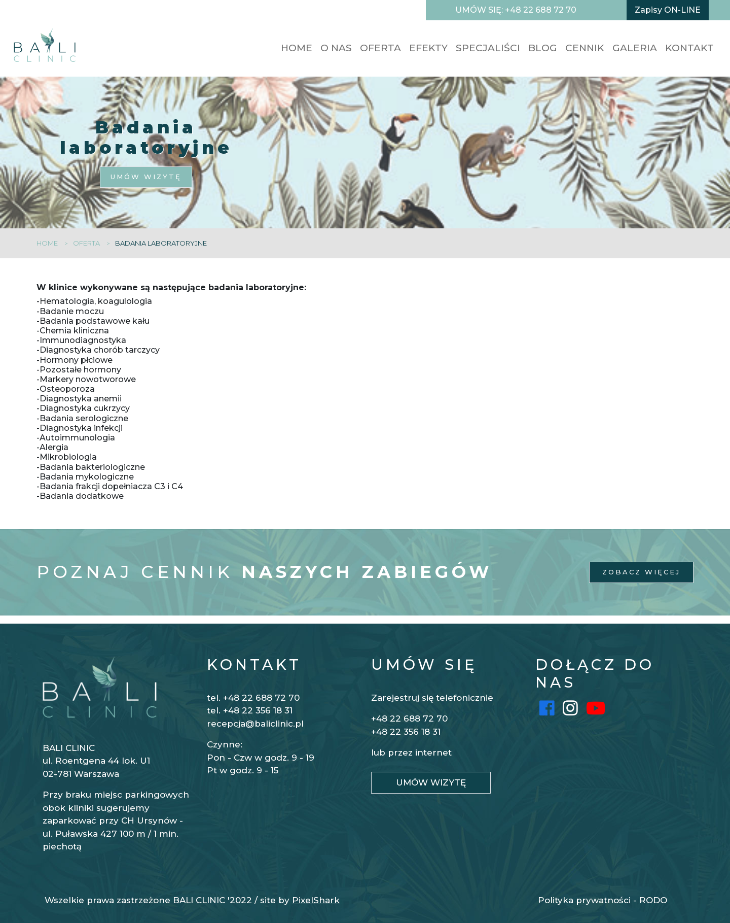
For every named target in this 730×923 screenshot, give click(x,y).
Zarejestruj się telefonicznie (432, 698)
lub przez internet (411, 752)
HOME (296, 48)
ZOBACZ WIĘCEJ (641, 572)
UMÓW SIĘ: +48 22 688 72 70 (515, 10)
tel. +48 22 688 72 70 (253, 698)
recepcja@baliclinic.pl (255, 724)
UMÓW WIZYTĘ (146, 177)
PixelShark (316, 900)
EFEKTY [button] (428, 48)
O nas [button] (336, 48)
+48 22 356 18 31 (406, 732)
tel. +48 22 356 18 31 (250, 710)
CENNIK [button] (584, 48)
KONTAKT (689, 48)
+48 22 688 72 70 (409, 718)
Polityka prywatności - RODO (602, 900)
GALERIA (634, 48)
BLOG (542, 48)
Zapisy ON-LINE (668, 10)
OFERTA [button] (380, 48)
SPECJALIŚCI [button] (488, 48)
